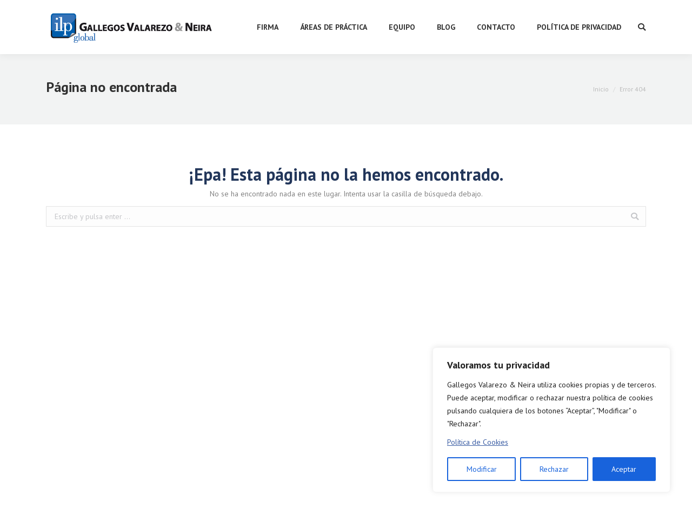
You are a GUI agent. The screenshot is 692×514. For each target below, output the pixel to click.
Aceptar (623, 469)
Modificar (482, 469)
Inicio (601, 89)
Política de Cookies (477, 442)
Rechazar (554, 469)
